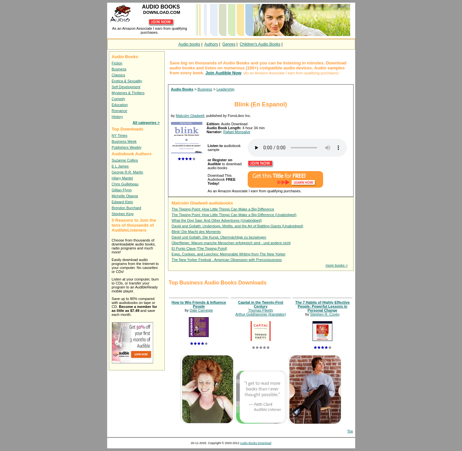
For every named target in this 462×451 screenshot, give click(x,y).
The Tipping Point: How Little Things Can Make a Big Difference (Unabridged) (234, 215)
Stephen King (123, 214)
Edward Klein (122, 202)
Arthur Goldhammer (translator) (260, 314)
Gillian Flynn (122, 190)
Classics (118, 75)
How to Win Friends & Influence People (199, 304)
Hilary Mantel (122, 178)
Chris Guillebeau (125, 184)
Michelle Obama (125, 196)
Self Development (126, 87)
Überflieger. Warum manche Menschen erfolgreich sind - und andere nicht (231, 243)
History (117, 117)
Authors (211, 44)
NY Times (119, 135)
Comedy (118, 99)
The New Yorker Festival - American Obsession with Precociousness (227, 260)
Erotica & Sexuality (127, 81)
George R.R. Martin (127, 172)
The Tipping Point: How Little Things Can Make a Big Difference (223, 209)
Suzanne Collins (125, 160)
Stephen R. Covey (325, 314)
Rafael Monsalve (236, 132)
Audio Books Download (256, 443)
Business (119, 69)
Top (350, 431)
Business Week (124, 141)
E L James (120, 166)
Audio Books (182, 89)
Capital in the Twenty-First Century (260, 304)
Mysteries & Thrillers (128, 93)
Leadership (225, 89)
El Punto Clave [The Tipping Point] (199, 248)
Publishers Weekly (127, 147)
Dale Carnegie (201, 310)
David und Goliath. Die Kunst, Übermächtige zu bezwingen (219, 237)
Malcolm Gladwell (190, 116)
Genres (228, 44)
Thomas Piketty (260, 310)
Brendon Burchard (126, 208)
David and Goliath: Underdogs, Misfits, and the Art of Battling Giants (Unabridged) (237, 226)
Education (120, 105)
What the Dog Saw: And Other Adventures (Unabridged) (217, 220)
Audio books (189, 44)
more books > (336, 265)
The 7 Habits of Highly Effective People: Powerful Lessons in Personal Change (322, 306)
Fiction (117, 63)
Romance (119, 111)
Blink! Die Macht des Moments (196, 232)
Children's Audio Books (260, 44)
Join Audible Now (223, 72)
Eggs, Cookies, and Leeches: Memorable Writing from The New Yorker (228, 254)
